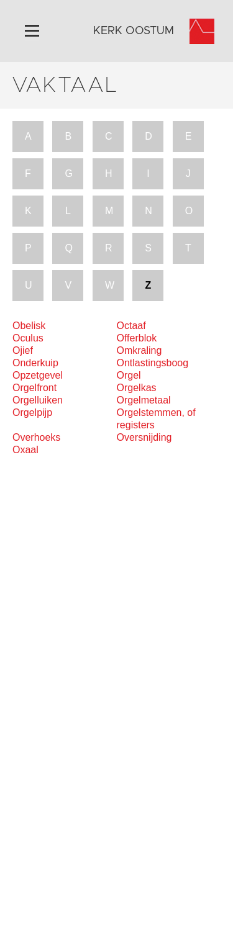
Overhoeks (36, 437)
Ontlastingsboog (153, 363)
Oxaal (25, 449)
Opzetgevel (37, 375)
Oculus (27, 338)
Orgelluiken (37, 400)
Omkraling (139, 350)
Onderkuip (35, 363)
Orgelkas (137, 387)
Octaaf (131, 325)
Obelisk (28, 325)
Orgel (129, 375)
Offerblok (137, 338)
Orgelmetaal (144, 400)
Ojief (22, 350)
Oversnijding (144, 437)
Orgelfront (34, 387)
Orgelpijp (32, 412)
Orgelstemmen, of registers (156, 418)
